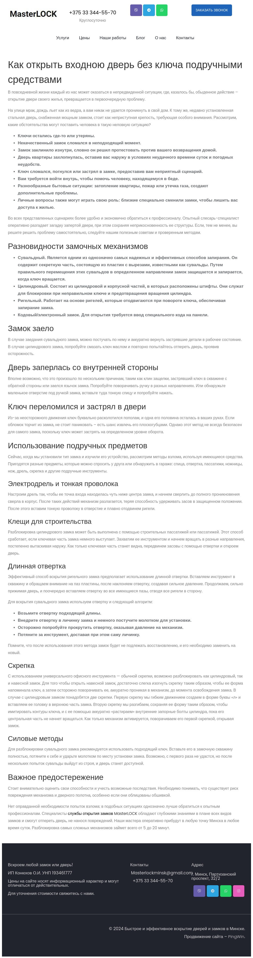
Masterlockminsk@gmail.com (161, 873)
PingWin (235, 936)
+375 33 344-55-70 (92, 12)
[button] (136, 10)
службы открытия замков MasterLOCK (103, 813)
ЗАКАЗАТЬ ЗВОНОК (212, 10)
